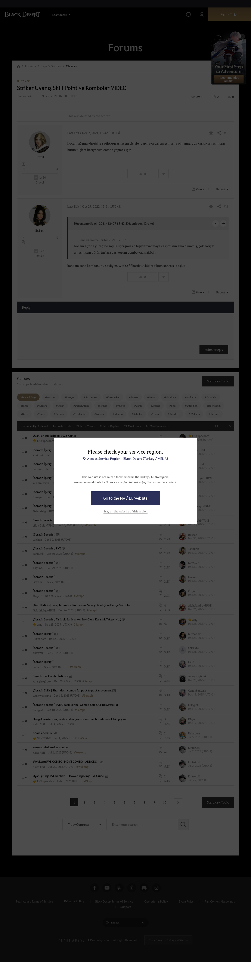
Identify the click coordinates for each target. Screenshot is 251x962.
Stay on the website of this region (125, 511)
